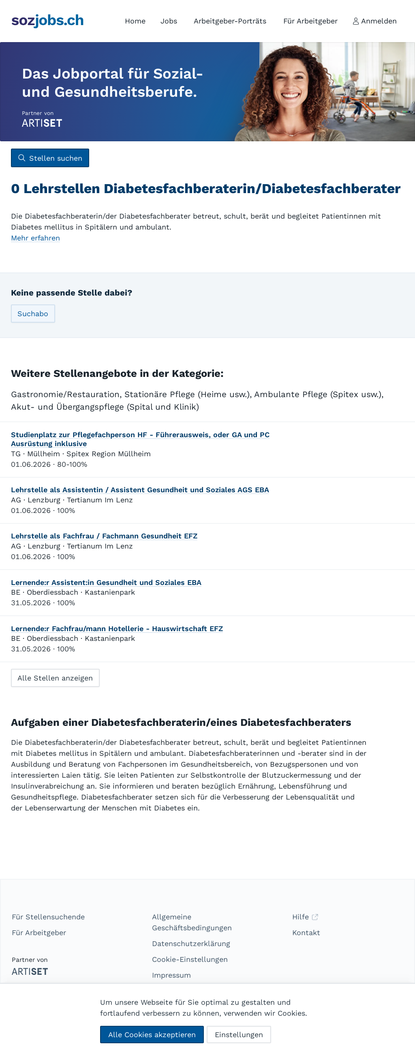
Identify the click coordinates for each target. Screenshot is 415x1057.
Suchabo (32, 313)
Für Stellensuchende (48, 916)
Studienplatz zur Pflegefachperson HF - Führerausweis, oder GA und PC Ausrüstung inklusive (140, 439)
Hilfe (305, 916)
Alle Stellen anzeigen (55, 678)
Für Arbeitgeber (39, 932)
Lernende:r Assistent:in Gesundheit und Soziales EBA (106, 582)
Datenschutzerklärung (191, 943)
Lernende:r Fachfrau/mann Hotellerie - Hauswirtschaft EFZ (117, 628)
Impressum (171, 975)
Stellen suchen (49, 157)
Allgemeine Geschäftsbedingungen (192, 922)
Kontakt (306, 932)
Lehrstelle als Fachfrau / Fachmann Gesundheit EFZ (104, 536)
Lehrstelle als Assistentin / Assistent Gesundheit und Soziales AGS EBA (140, 489)
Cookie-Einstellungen (190, 959)
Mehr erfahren (35, 238)
